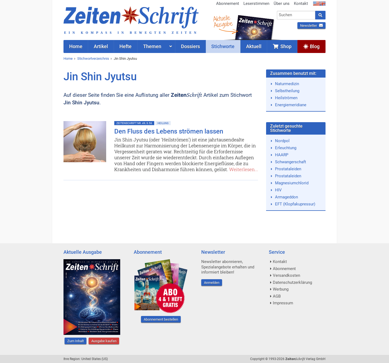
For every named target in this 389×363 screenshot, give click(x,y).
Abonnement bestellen (161, 319)
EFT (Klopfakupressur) (295, 204)
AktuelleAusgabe (223, 21)
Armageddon (286, 197)
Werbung (281, 289)
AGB (277, 296)
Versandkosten (286, 275)
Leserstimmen (256, 3)
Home (68, 58)
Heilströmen (286, 97)
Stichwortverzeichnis (93, 58)
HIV (278, 190)
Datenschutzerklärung (292, 282)
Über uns (282, 3)
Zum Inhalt (75, 341)
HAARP (281, 154)
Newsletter (311, 26)
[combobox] (296, 15)
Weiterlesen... (243, 169)
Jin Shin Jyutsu (125, 58)
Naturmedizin (287, 83)
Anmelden (211, 283)
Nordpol (282, 140)
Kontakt (301, 3)
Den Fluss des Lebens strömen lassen (168, 131)
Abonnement (227, 3)
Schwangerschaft (290, 161)
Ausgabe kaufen (103, 341)
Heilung (163, 123)
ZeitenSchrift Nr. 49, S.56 (134, 123)
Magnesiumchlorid (291, 183)
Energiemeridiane (290, 104)
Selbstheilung (287, 90)
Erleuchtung (285, 147)
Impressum (283, 303)
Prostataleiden (288, 168)
